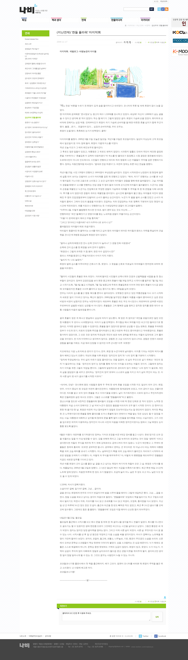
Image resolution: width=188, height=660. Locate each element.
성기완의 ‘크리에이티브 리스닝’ (36, 127)
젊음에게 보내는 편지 (32, 162)
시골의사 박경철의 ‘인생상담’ (35, 98)
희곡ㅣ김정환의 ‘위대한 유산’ (35, 83)
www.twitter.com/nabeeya (142, 647)
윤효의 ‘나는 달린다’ (32, 122)
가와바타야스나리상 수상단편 (35, 88)
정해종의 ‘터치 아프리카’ (34, 186)
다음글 (163, 42)
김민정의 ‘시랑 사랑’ (32, 216)
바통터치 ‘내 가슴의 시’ (33, 196)
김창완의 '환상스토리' (32, 152)
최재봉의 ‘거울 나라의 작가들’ (35, 93)
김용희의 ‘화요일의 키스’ (34, 103)
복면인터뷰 (29, 206)
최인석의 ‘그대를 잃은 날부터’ (35, 68)
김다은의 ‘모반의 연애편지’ (34, 78)
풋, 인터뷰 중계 (30, 191)
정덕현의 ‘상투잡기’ (32, 142)
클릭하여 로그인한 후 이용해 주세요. (106, 616)
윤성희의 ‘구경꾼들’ (32, 108)
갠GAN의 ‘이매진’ (31, 59)
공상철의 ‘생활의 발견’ (33, 167)
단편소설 (28, 201)
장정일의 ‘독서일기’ (32, 49)
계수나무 (28, 44)
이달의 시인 (29, 176)
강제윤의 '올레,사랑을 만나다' (35, 64)
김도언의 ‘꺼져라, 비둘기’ (34, 137)
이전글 (151, 42)
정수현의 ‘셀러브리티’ (33, 132)
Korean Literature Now (31, 39)
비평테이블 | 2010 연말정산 (34, 147)
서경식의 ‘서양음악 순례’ (34, 171)
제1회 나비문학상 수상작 (34, 113)
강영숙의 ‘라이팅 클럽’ (33, 73)
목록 (157, 42)
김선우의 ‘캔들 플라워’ (33, 118)
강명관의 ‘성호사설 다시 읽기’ (35, 181)
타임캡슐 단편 (30, 211)
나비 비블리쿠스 (31, 157)
